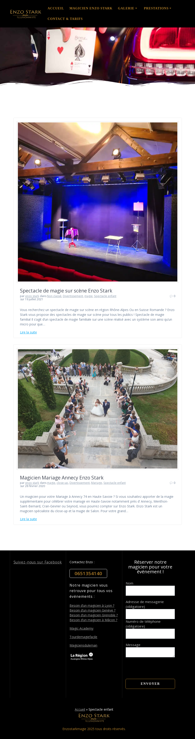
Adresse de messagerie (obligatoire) (145, 604)
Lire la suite (28, 332)
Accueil (55, 8)
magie (88, 296)
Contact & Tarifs (65, 19)
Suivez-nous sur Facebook (38, 562)
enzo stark (32, 296)
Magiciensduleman (83, 645)
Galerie (126, 8)
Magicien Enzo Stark (91, 8)
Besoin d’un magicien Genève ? (92, 610)
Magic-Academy (81, 628)
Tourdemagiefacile (83, 637)
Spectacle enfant (105, 296)
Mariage (96, 483)
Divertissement (73, 296)
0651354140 (88, 573)
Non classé (54, 296)
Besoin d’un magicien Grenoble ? (94, 615)
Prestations (156, 8)
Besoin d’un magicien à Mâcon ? (93, 620)
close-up (62, 483)
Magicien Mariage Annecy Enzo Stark (61, 477)
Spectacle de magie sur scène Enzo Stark (66, 290)
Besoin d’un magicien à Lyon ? (92, 605)
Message (150, 647)
